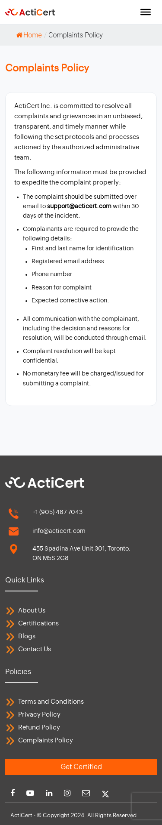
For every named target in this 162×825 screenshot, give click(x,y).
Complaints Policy (45, 740)
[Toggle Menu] (145, 12)
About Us (31, 610)
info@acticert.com (59, 531)
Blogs (26, 636)
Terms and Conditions (51, 702)
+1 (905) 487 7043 (57, 512)
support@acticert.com (80, 206)
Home (29, 35)
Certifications (38, 623)
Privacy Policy (39, 714)
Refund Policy (39, 727)
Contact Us (34, 649)
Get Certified (81, 766)
